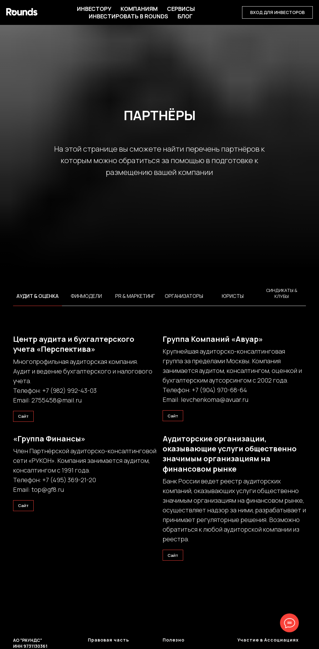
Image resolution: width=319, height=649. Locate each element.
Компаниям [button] (139, 8)
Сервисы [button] (181, 8)
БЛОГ (185, 16)
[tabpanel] (159, 304)
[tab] (37, 299)
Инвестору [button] (94, 8)
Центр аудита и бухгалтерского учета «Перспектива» (73, 344)
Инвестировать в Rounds (128, 16)
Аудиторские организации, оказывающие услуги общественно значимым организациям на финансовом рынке (230, 453)
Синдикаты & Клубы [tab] (281, 293)
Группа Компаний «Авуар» (213, 339)
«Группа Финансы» (49, 438)
